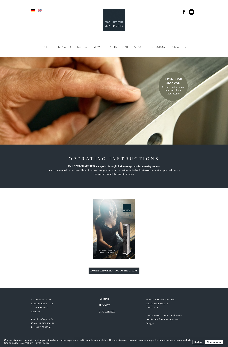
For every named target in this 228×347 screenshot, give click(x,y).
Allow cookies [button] (214, 342)
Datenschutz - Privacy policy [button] (34, 343)
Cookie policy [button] (11, 343)
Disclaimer (107, 311)
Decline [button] (198, 342)
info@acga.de (46, 319)
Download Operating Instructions (113, 270)
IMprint (104, 299)
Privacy (104, 305)
